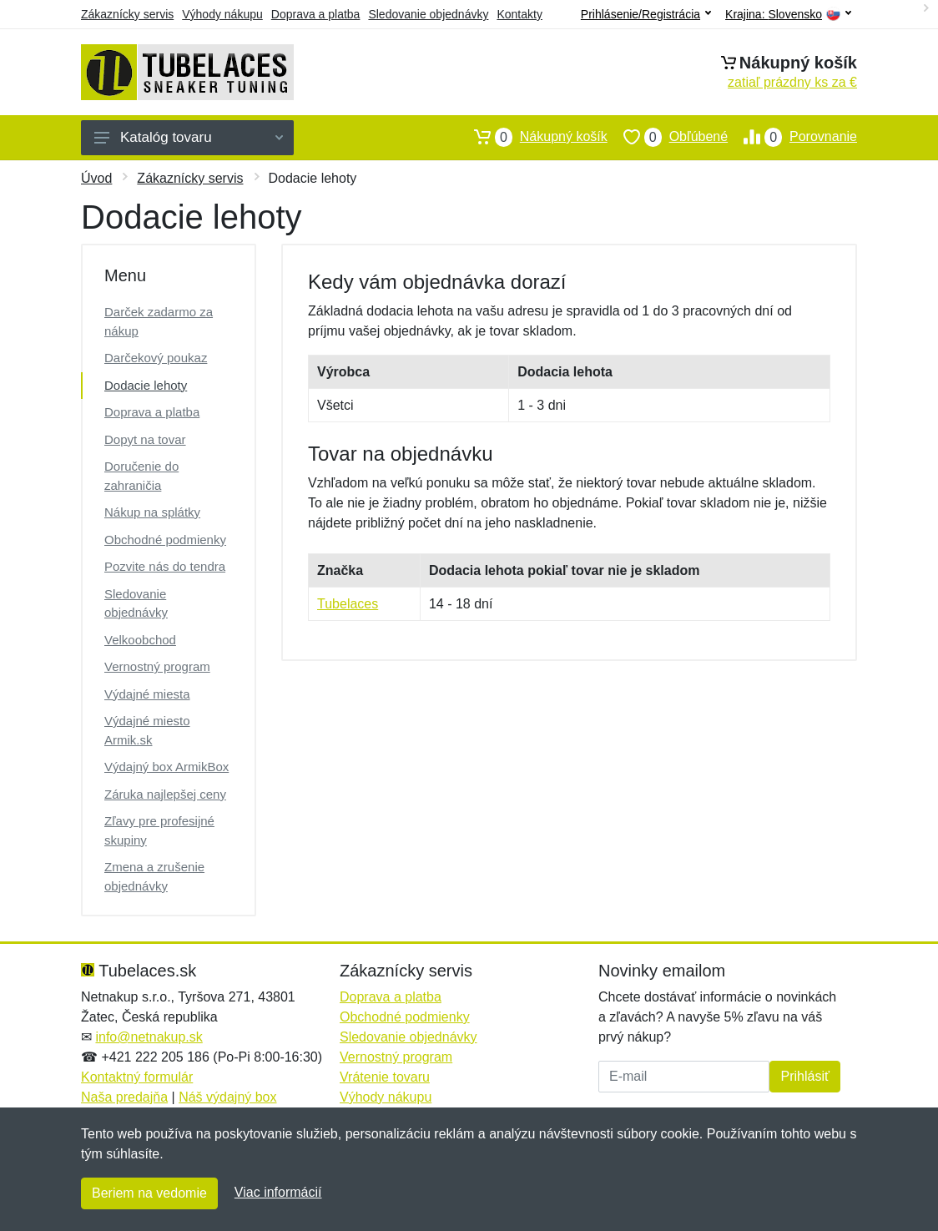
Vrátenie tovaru (385, 1077)
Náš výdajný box (227, 1097)
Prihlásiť (804, 1076)
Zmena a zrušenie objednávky (154, 876)
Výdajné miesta (147, 694)
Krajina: (788, 14)
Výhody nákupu (222, 14)
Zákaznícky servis (127, 14)
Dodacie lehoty (145, 385)
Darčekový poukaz (155, 358)
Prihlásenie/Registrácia (646, 14)
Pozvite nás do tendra (164, 566)
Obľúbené (668, 136)
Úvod (96, 178)
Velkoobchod (140, 640)
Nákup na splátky (152, 512)
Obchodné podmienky (165, 539)
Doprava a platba (316, 14)
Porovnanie (792, 136)
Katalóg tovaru (188, 137)
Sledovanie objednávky (428, 14)
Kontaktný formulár (137, 1077)
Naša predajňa (124, 1097)
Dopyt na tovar (145, 439)
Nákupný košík (533, 136)
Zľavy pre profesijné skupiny (159, 830)
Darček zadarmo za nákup (158, 321)
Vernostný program (157, 666)
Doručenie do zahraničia (141, 475)
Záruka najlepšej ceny (165, 794)
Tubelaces (347, 604)
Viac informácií (278, 1192)
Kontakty (519, 14)
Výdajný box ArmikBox (166, 766)
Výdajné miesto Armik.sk (147, 730)
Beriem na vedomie (149, 1193)
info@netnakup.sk (148, 1037)
